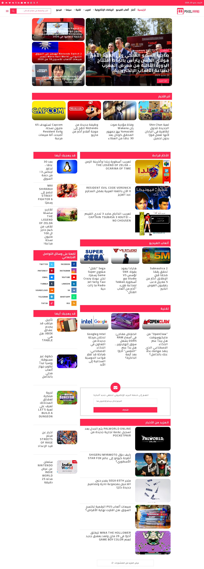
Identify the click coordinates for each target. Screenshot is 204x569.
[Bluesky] (10, 3)
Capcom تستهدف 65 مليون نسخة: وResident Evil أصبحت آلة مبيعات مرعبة (49, 131)
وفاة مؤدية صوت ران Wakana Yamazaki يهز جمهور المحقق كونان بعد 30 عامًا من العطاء (120, 131)
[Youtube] (25, 3)
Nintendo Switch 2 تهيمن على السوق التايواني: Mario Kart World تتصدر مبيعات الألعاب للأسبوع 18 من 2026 (58, 56)
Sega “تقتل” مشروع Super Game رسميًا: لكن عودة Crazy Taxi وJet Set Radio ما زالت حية (95, 278)
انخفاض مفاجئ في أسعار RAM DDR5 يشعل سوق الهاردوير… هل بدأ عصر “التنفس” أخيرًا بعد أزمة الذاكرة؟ (126, 345)
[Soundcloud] (6, 3)
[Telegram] (3, 3)
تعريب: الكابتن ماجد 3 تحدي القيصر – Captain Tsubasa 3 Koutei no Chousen (108, 217)
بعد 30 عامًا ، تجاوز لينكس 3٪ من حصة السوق (46, 170)
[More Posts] (125, 563)
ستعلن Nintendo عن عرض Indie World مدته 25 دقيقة (45, 472)
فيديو (59, 10)
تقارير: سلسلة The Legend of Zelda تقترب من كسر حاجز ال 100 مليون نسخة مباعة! (46, 226)
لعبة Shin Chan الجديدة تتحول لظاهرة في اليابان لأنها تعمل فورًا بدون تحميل (157, 131)
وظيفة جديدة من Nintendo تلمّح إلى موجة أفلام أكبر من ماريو (85, 129)
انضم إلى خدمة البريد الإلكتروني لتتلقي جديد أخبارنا (121, 395)
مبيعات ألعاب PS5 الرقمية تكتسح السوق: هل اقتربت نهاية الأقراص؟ (108, 508)
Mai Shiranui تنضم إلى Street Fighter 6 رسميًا (45, 194)
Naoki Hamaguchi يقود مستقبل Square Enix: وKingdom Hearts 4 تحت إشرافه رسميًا (59, 79)
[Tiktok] (44, 303)
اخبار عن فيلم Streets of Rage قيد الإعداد (45, 439)
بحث (13, 11)
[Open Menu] (7, 11)
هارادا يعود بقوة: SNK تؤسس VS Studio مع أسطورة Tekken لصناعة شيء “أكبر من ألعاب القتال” (126, 280)
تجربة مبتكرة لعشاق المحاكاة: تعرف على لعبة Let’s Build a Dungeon (45, 404)
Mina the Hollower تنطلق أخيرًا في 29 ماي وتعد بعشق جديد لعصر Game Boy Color (108, 536)
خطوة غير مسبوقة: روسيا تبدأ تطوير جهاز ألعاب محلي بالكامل (46, 366)
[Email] (22, 3)
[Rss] (66, 303)
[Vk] (13, 3)
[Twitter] (34, 3)
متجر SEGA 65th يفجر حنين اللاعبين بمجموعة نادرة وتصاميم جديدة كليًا (109, 484)
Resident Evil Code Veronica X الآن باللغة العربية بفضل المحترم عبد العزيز (108, 191)
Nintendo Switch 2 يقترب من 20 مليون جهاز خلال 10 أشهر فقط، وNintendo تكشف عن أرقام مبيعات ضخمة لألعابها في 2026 (60, 32)
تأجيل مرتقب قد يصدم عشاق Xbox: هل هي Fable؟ (46, 330)
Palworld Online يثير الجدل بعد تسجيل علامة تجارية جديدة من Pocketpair (108, 432)
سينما (69, 10)
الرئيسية (141, 10)
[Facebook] (37, 3)
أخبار (133, 10)
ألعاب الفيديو (122, 10)
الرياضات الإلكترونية (104, 10)
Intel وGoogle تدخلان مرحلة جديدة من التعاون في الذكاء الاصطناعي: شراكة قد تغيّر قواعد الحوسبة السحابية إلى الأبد (95, 349)
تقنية (78, 10)
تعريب (88, 10)
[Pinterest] (28, 3)
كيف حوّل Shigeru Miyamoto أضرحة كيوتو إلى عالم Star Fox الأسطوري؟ (109, 458)
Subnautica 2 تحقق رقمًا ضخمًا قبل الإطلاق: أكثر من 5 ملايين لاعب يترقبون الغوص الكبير (157, 278)
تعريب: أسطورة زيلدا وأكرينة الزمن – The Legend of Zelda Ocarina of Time (108, 165)
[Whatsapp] (66, 296)
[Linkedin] (18, 3)
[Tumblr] (15, 3)
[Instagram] (31, 3)
